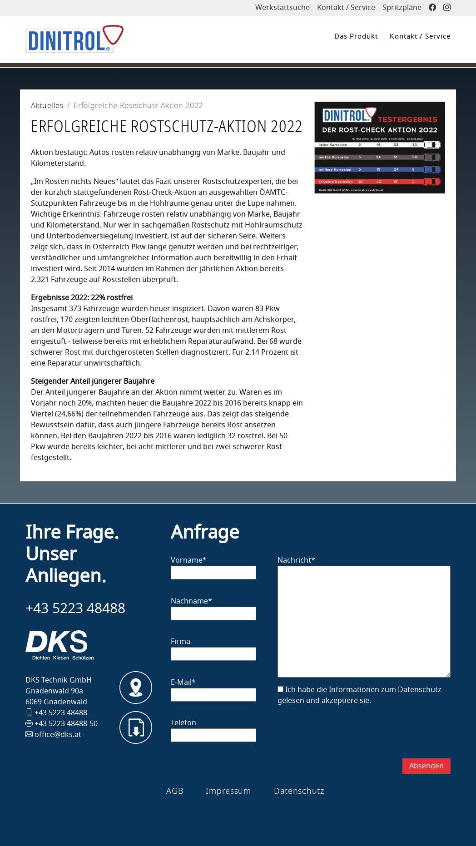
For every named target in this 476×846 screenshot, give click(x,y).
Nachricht (296, 560)
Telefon (183, 722)
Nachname (191, 601)
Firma (180, 641)
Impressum (228, 791)
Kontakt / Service (346, 7)
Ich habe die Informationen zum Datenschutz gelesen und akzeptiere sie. (359, 695)
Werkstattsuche (282, 7)
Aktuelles (47, 105)
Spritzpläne (401, 7)
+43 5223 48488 (75, 608)
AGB (174, 791)
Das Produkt (356, 36)
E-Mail (183, 682)
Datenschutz (299, 791)
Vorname (189, 560)
